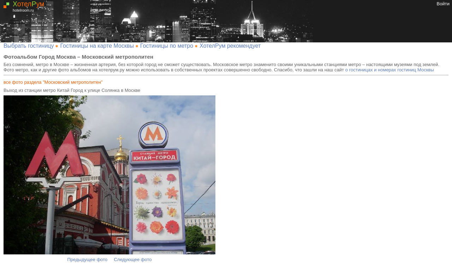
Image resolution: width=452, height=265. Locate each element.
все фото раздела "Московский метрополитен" (53, 82)
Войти (443, 3)
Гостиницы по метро (166, 46)
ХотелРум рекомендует (230, 46)
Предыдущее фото (87, 259)
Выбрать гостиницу (29, 46)
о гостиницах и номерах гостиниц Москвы (389, 69)
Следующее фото (132, 259)
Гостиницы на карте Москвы (97, 46)
